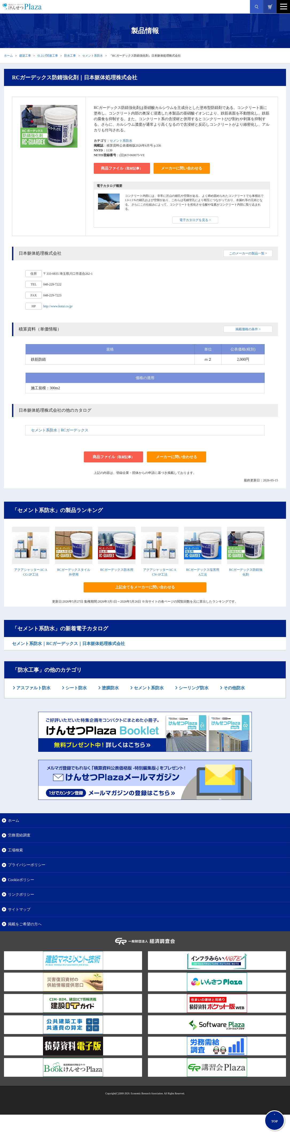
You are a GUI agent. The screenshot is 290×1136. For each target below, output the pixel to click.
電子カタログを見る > (195, 220)
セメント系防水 (92, 55)
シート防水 (75, 688)
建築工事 (25, 55)
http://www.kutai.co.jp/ (58, 306)
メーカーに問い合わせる (181, 168)
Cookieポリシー (21, 880)
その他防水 (233, 688)
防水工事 (70, 55)
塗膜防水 (110, 688)
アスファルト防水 (32, 688)
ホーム (8, 55)
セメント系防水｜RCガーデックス (59, 430)
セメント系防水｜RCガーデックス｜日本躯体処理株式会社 (68, 643)
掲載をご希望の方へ (25, 924)
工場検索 (15, 850)
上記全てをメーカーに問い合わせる (145, 587)
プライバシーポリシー (26, 865)
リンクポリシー (21, 894)
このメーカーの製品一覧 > (248, 253)
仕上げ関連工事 (47, 55)
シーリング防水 (193, 688)
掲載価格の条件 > (248, 329)
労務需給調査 (19, 835)
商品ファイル (122, 168)
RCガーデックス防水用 (116, 570)
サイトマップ (19, 909)
